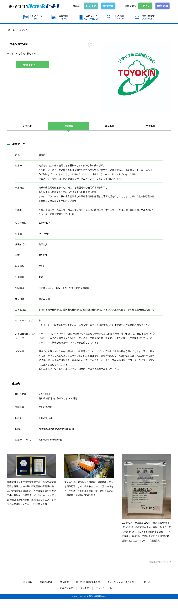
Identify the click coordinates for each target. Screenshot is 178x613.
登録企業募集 (66, 588)
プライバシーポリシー (107, 588)
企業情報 (68, 126)
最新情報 (27, 582)
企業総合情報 (46, 582)
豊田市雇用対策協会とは (88, 582)
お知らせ (27, 126)
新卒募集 (109, 126)
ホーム (11, 30)
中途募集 (150, 126)
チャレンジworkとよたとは (120, 582)
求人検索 (64, 582)
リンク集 (84, 588)
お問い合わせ (148, 582)
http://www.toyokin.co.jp (50, 440)
